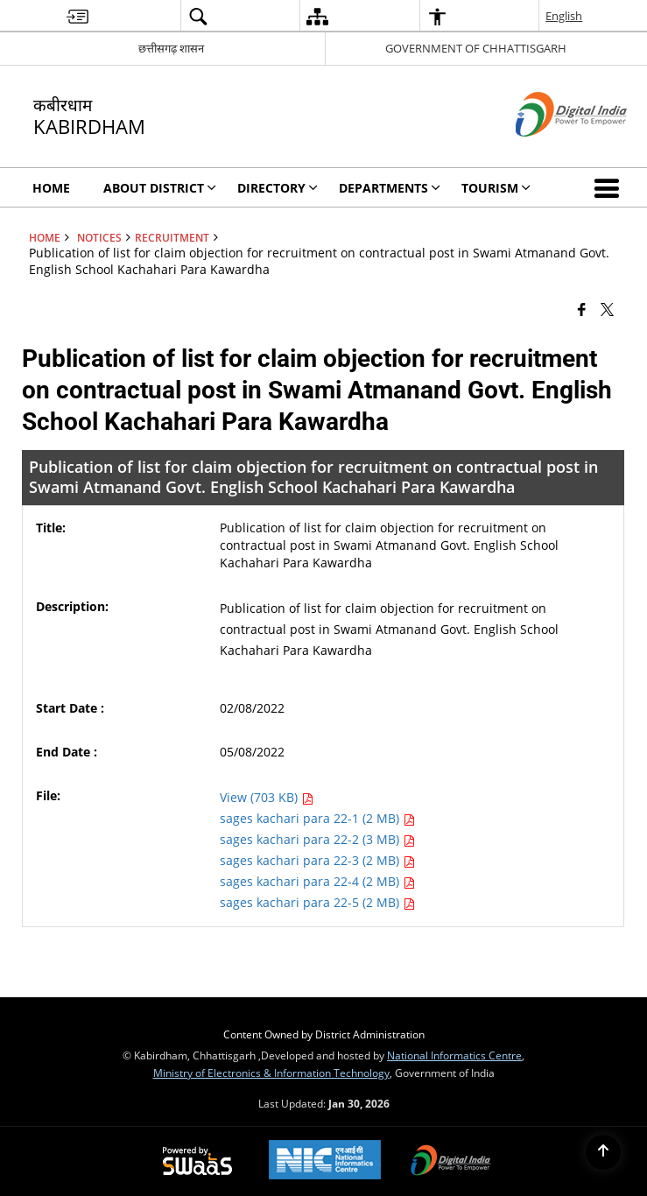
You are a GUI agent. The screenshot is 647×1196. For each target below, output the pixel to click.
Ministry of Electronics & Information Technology (271, 1073)
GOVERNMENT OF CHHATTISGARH (475, 48)
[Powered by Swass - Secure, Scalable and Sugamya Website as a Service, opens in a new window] (197, 1162)
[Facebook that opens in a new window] (582, 308)
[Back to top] (603, 1152)
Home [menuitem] (51, 187)
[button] (610, 187)
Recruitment (172, 237)
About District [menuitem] (159, 187)
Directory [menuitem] (277, 187)
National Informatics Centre (454, 1055)
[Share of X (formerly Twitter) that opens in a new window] (607, 308)
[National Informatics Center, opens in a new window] (325, 1161)
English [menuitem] (563, 16)
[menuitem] (77, 16)
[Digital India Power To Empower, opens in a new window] (450, 1162)
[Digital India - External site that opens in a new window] (549, 151)
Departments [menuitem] (389, 187)
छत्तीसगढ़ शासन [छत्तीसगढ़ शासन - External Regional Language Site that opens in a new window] (171, 48)
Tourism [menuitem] (496, 187)
